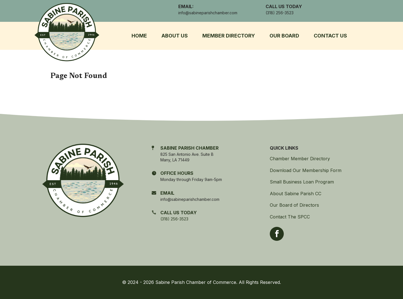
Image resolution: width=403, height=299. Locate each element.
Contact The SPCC (290, 217)
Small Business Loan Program (302, 182)
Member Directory (228, 36)
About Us (174, 36)
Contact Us (330, 36)
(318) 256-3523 (174, 218)
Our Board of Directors (294, 205)
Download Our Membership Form (305, 170)
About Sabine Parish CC (295, 193)
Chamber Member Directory (300, 158)
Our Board (284, 36)
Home (139, 36)
